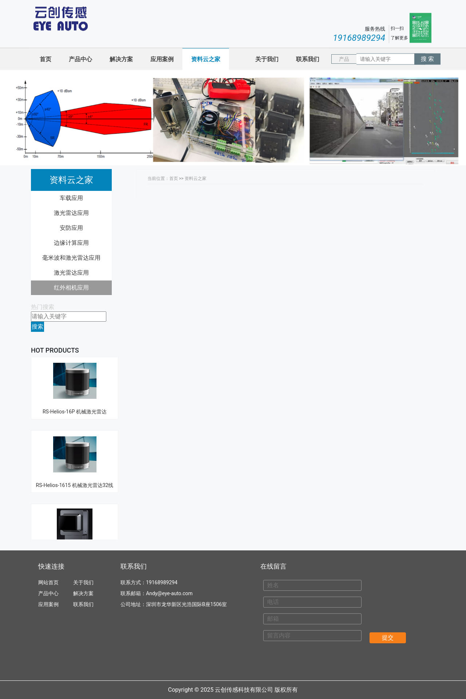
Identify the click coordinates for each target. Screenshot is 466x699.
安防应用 (71, 227)
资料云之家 (205, 59)
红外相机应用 (71, 287)
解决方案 (121, 59)
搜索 (37, 326)
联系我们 (307, 59)
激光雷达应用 (71, 212)
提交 (388, 637)
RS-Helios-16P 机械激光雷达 (75, 374)
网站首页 (48, 582)
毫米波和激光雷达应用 (71, 257)
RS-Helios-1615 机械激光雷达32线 (75, 448)
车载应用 (71, 198)
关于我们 (267, 59)
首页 (45, 59)
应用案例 (162, 59)
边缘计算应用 (71, 242)
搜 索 (427, 58)
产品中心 (80, 59)
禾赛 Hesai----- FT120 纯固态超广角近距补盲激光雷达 (74, 528)
